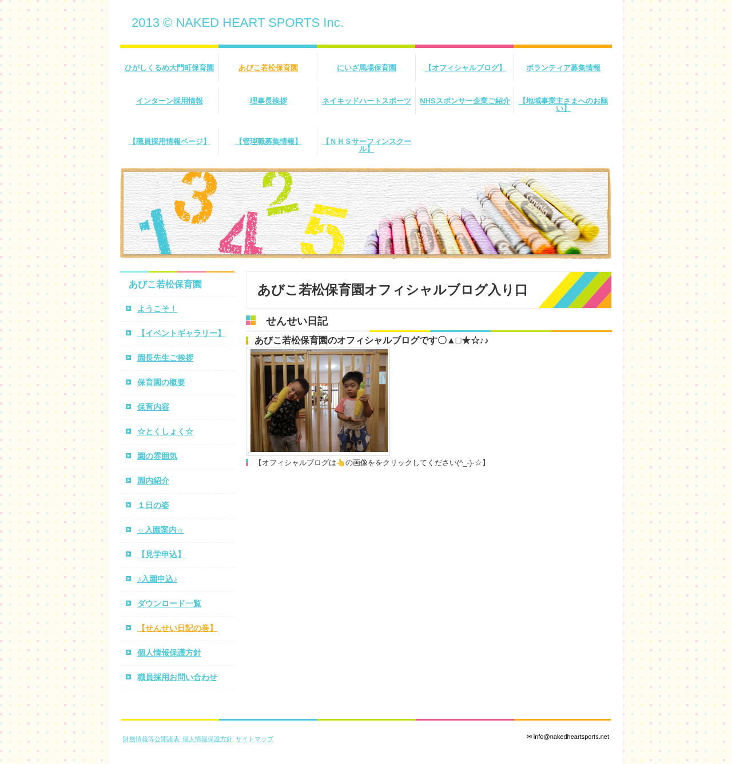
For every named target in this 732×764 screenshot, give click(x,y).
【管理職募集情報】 (268, 141)
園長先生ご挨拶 (165, 357)
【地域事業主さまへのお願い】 (563, 105)
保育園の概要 (161, 382)
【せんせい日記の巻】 (177, 628)
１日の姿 (153, 505)
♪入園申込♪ (157, 578)
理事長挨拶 (268, 101)
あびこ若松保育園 (268, 67)
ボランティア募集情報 (563, 67)
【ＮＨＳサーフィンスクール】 (366, 145)
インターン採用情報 (169, 101)
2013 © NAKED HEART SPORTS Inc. (238, 22)
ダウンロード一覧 (169, 603)
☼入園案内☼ (160, 529)
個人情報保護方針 (169, 652)
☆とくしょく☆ (165, 431)
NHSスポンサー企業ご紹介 (465, 101)
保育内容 (153, 406)
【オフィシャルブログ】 (465, 67)
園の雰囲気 (157, 456)
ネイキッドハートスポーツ (366, 101)
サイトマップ (254, 738)
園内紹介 (153, 480)
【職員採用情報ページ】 (169, 141)
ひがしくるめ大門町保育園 (169, 67)
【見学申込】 (161, 554)
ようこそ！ (157, 308)
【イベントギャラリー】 (181, 333)
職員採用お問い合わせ (177, 677)
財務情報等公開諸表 (151, 738)
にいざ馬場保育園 (366, 67)
